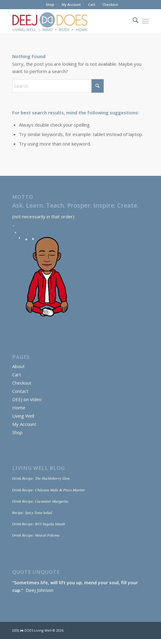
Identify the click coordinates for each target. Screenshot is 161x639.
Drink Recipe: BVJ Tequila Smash (38, 524)
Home (18, 407)
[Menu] (145, 21)
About (18, 366)
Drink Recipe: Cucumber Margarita (40, 501)
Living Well (23, 416)
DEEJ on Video (27, 399)
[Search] (132, 21)
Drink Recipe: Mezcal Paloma (35, 535)
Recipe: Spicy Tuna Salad (32, 513)
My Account (71, 4)
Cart (91, 4)
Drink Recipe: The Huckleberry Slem (41, 478)
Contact (20, 391)
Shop (50, 4)
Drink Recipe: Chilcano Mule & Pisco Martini (48, 490)
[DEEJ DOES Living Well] (67, 21)
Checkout (110, 4)
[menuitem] (50, 4)
